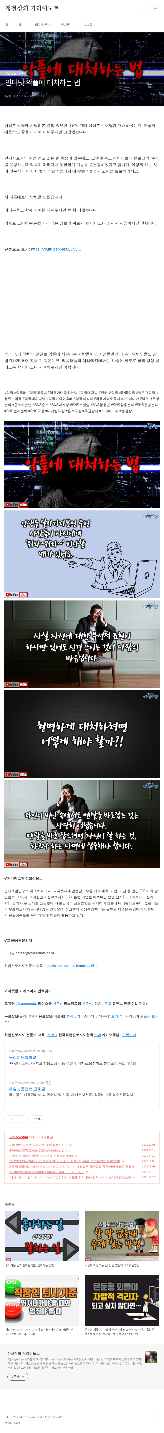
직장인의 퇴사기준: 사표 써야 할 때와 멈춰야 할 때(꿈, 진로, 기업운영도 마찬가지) (64, 1161)
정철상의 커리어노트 (32, 9)
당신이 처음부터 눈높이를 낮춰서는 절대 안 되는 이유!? (46, 1172)
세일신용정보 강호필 (27, 1089)
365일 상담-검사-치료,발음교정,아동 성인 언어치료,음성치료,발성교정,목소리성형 (72, 1063)
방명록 (88, 25)
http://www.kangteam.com (26, 1082)
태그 (22, 25)
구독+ (143, 1003)
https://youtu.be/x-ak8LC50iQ (56, 249)
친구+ (86, 1003)
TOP (155, 1418)
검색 (145, 8)
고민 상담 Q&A (18, 1137)
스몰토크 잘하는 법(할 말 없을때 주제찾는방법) (41, 1155)
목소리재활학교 (22, 1057)
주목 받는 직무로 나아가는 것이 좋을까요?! (38, 1145)
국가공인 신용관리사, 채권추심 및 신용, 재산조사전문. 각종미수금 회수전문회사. (71, 1095)
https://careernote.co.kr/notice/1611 (70, 966)
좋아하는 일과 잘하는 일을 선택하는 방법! (37, 1150)
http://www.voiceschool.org (27, 1051)
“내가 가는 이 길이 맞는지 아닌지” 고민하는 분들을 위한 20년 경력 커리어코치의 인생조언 (70, 1177)
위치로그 (67, 25)
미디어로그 (42, 25)
